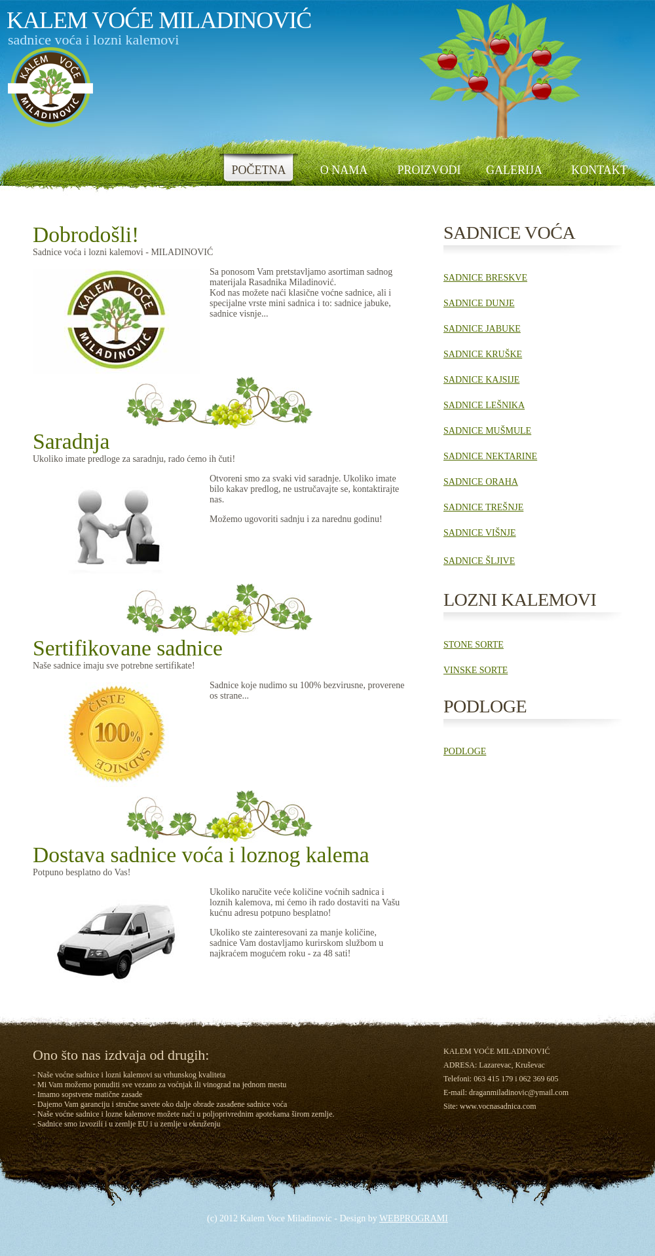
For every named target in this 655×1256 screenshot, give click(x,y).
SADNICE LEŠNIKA (484, 405)
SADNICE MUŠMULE (487, 431)
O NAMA (344, 170)
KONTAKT (599, 170)
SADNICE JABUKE (482, 329)
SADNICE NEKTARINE (490, 456)
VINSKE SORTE (475, 670)
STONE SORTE (473, 645)
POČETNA (258, 170)
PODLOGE (464, 751)
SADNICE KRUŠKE (482, 354)
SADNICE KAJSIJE (481, 380)
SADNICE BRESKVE (485, 278)
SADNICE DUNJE (479, 303)
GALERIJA (514, 170)
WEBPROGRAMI (413, 1218)
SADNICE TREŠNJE (483, 507)
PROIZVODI (429, 170)
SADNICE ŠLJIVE (479, 561)
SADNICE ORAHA (480, 482)
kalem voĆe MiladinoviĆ (159, 20)
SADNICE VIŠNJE (479, 533)
